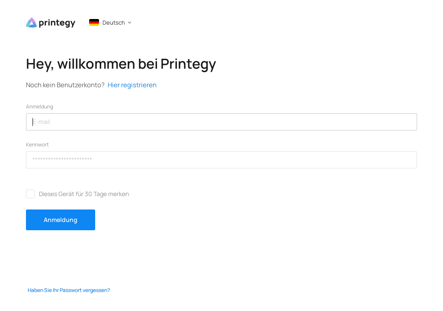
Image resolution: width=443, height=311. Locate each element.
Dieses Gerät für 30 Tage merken (84, 194)
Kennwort (37, 145)
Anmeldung (39, 107)
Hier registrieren (132, 84)
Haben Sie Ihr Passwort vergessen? (69, 290)
